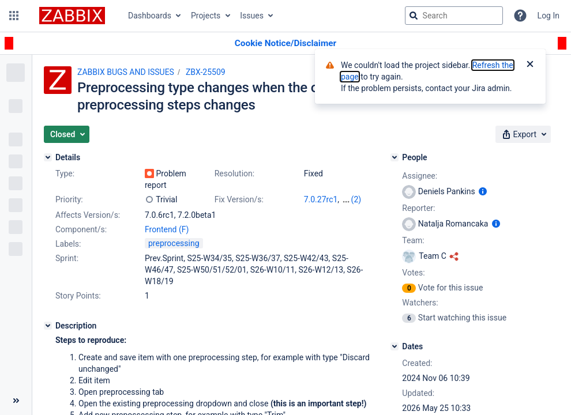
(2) (356, 199)
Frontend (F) (167, 229)
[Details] (48, 157)
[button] (14, 15)
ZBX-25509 (206, 72)
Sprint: (66, 258)
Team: (413, 240)
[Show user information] (482, 191)
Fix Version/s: (239, 199)
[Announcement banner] (285, 43)
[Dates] (394, 346)
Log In (548, 15)
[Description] (48, 326)
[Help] (520, 15)
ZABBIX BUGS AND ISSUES (125, 72)
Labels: (68, 243)
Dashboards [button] (149, 15)
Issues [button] (252, 15)
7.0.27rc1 (321, 199)
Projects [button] (205, 15)
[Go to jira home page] (72, 15)
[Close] (530, 65)
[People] (394, 157)
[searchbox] (454, 15)
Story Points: (78, 295)
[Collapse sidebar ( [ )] (16, 400)
